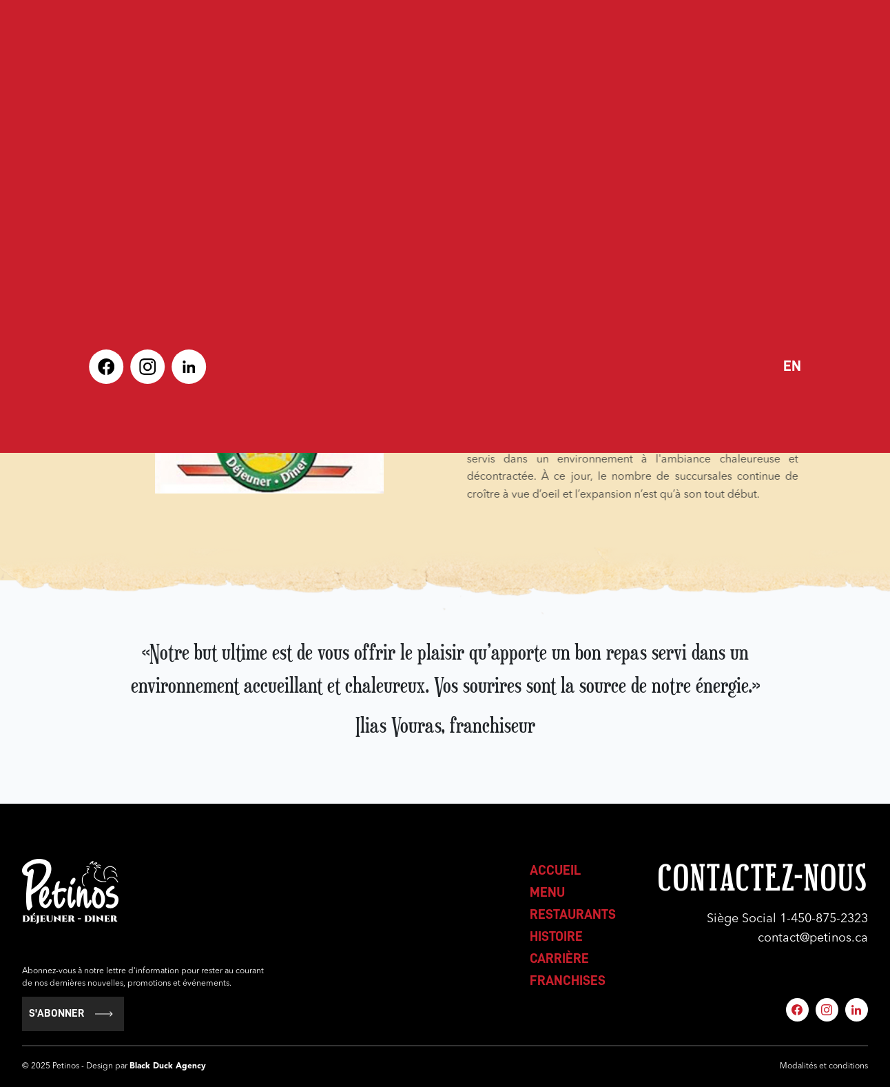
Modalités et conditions (824, 1066)
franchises (568, 980)
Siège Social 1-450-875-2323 (787, 919)
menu (547, 892)
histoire (556, 936)
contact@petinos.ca (813, 938)
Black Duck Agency (168, 1066)
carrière (559, 958)
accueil (555, 870)
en (792, 366)
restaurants (573, 914)
